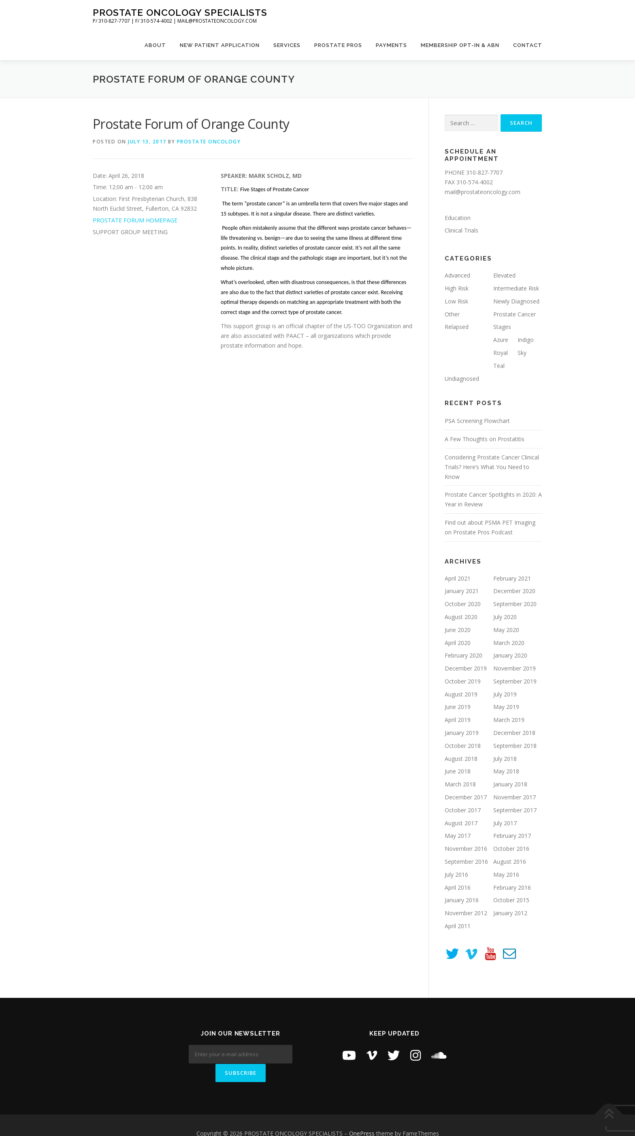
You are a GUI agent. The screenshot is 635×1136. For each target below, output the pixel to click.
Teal (499, 365)
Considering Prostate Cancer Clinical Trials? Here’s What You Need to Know (492, 466)
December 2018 (514, 733)
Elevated (504, 275)
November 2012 (466, 913)
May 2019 (506, 707)
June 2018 (458, 771)
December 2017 (466, 797)
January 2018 (510, 784)
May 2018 (506, 771)
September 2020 (515, 604)
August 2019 (461, 694)
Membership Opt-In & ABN (460, 45)
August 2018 (461, 758)
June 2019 (458, 707)
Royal (500, 353)
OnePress (362, 1117)
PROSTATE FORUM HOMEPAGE (135, 220)
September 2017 (515, 810)
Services (286, 45)
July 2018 (505, 758)
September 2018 (515, 746)
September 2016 (466, 861)
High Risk (457, 288)
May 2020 (506, 630)
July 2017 (505, 823)
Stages (502, 327)
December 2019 (466, 668)
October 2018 (463, 746)
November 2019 (514, 668)
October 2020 (463, 604)
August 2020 (461, 617)
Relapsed (457, 327)
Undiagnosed (462, 378)
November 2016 (466, 848)
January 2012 (510, 913)
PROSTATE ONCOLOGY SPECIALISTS (180, 12)
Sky (522, 353)
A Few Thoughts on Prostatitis (484, 439)
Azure (500, 340)
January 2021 (462, 591)
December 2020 (514, 591)
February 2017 (512, 835)
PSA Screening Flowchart (477, 421)
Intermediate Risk (516, 288)
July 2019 (505, 694)
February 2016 (512, 887)
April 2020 (458, 643)
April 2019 (458, 720)
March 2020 (508, 643)
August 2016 (509, 861)
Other (452, 314)
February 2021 (512, 578)
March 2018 (460, 784)
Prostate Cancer (514, 314)
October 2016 (511, 848)
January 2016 (462, 900)
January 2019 (462, 733)
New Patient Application (220, 45)
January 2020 (510, 655)
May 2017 (458, 835)
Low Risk (456, 301)
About (155, 45)
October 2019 (463, 681)
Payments (391, 45)
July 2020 (505, 617)
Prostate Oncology (209, 141)
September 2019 (515, 681)
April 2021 (458, 578)
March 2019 (508, 720)
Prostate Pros (338, 45)
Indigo (526, 340)
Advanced (457, 275)
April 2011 (458, 926)
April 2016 (458, 887)
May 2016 (506, 874)
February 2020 (463, 655)
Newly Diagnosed (516, 301)
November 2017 (514, 797)
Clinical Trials (461, 230)
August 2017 (461, 823)
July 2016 (456, 874)
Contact (527, 45)
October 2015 (511, 900)
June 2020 (458, 630)
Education (458, 218)
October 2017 (463, 810)
